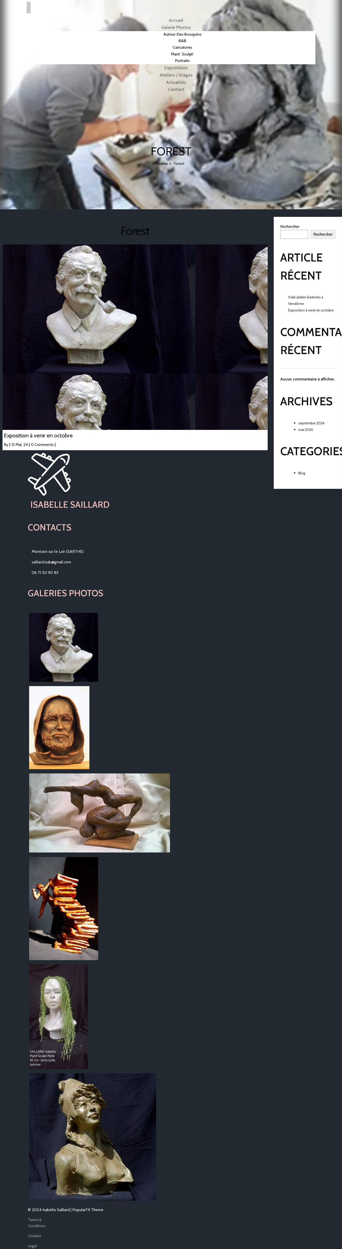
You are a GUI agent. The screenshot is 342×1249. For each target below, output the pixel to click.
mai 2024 (305, 429)
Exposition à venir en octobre (311, 310)
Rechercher (290, 226)
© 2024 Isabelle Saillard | (50, 1209)
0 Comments (42, 444)
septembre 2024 (311, 423)
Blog (301, 473)
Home (162, 163)
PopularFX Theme (87, 1209)
